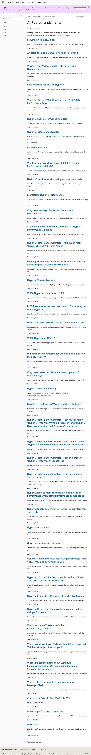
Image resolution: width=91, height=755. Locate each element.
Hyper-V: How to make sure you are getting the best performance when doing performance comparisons (55, 494)
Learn (28, 16)
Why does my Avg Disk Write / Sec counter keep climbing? (50, 212)
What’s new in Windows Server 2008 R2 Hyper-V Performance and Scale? (53, 164)
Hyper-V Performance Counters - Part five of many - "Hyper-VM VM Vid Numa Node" (55, 244)
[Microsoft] (3, 2)
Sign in (87, 2)
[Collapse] (22, 15)
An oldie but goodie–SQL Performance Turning (52, 52)
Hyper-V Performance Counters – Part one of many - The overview (55, 475)
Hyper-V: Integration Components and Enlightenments (56, 596)
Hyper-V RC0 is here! (38, 527)
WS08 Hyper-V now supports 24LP (45, 293)
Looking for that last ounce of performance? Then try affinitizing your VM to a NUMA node (56, 263)
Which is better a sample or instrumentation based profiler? (51, 683)
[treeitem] (12, 22)
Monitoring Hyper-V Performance (45, 194)
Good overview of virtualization (44, 543)
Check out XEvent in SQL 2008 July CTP (48, 698)
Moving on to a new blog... (41, 39)
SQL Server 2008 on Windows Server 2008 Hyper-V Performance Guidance (54, 228)
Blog (23, 754)
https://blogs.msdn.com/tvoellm (62, 136)
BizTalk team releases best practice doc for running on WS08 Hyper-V (56, 308)
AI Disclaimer (5, 754)
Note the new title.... (38, 147)
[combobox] (12, 19)
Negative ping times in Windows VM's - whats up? (54, 404)
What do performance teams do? (45, 711)
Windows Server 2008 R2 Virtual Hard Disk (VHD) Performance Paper (54, 101)
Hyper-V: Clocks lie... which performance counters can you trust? (56, 510)
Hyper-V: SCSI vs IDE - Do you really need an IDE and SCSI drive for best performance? (55, 579)
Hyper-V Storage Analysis (41, 280)
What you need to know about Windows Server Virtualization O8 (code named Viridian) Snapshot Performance (52, 666)
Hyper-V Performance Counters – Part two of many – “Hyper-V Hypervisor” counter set (55, 459)
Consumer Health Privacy (50, 754)
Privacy (38, 754)
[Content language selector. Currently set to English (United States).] (9, 749)
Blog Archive (36, 16)
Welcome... (33, 724)
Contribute (31, 754)
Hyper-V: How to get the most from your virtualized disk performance (55, 610)
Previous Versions (15, 754)
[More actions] (86, 16)
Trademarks (73, 754)
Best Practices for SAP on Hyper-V (45, 84)
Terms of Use (64, 754)
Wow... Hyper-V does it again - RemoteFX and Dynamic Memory (51, 67)
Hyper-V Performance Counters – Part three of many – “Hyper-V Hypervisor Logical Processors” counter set (56, 443)
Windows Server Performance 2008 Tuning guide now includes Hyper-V (56, 355)
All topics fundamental (49, 16)
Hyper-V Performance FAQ (41, 388)
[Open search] (82, 2)
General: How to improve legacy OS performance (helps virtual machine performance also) (57, 560)
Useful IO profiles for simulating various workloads (54, 179)
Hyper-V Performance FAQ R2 (43, 131)
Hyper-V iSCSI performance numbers (47, 118)
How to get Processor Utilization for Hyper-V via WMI (56, 322)
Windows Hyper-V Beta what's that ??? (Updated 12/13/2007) (48, 627)
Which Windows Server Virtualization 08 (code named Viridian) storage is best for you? (56, 645)
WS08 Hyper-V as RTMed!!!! (42, 338)
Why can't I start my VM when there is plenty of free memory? (53, 374)
